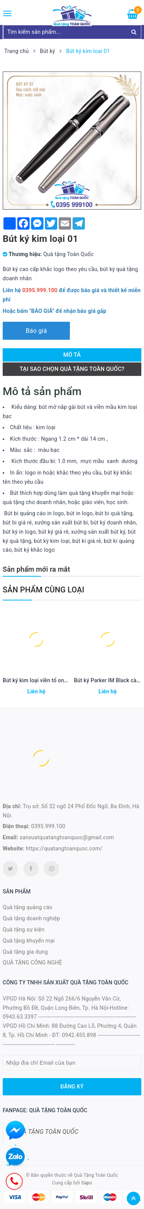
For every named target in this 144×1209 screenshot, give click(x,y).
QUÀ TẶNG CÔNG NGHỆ (32, 962)
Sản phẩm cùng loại (43, 589)
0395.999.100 (48, 826)
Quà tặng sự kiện (24, 929)
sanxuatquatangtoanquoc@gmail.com (67, 837)
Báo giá (36, 330)
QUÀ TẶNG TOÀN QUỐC (46, 1131)
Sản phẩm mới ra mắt (36, 569)
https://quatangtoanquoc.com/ (64, 848)
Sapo (86, 1183)
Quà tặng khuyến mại (29, 941)
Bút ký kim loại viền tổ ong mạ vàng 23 (50, 680)
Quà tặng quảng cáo (27, 907)
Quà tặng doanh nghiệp (31, 918)
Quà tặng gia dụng (25, 952)
